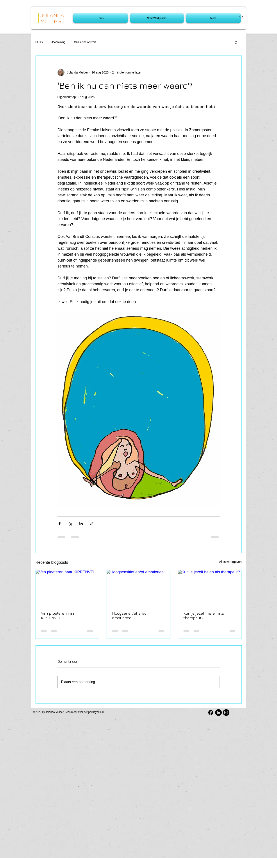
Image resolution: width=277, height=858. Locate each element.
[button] (236, 42)
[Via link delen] (92, 524)
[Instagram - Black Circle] (226, 712)
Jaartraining (58, 42)
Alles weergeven (230, 562)
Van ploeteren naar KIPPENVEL (58, 615)
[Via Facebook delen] (59, 524)
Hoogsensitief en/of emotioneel (130, 615)
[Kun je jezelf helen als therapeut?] (209, 588)
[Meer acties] (217, 72)
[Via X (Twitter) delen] (70, 524)
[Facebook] (210, 712)
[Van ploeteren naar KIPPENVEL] (67, 588)
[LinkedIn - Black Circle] (218, 712)
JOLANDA (52, 15)
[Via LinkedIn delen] (81, 524)
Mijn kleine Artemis (85, 42)
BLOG (39, 42)
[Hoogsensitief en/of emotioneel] (138, 588)
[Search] (241, 17)
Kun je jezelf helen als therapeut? (203, 615)
